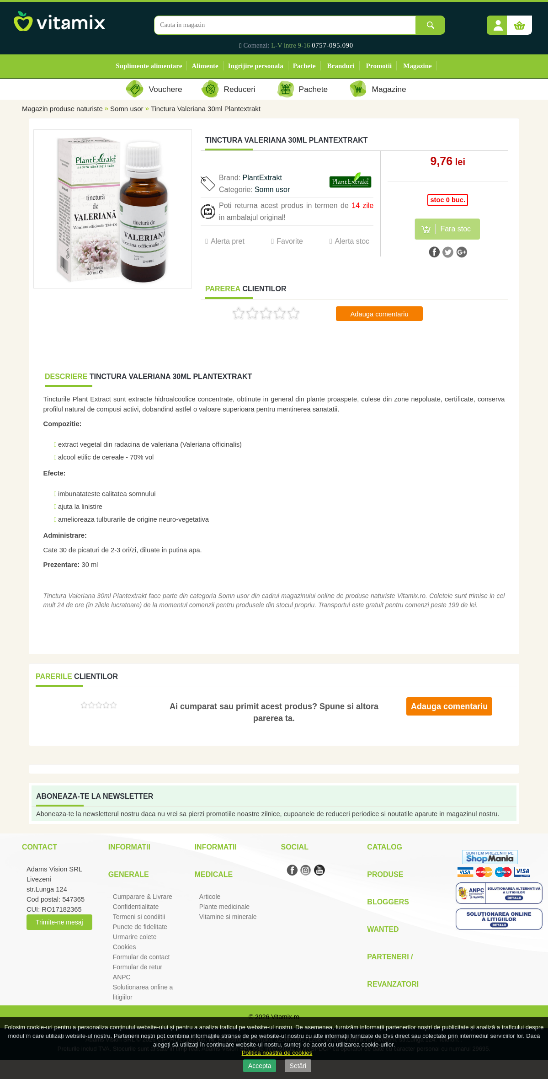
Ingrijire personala (255, 65)
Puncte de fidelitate (140, 926)
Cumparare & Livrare (142, 896)
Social (294, 847)
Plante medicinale (224, 906)
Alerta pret (228, 241)
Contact (39, 847)
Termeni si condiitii (139, 916)
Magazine (417, 65)
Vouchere (165, 89)
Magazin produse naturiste (62, 108)
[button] (498, 22)
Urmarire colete (135, 936)
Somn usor (127, 108)
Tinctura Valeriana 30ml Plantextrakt (206, 108)
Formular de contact (141, 957)
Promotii (379, 65)
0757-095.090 (332, 45)
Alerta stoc (352, 241)
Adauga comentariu (380, 314)
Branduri (341, 65)
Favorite (290, 241)
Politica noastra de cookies (277, 1052)
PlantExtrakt (262, 178)
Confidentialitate (136, 906)
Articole (210, 896)
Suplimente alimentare (149, 65)
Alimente (205, 65)
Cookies (124, 947)
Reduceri (239, 89)
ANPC (122, 977)
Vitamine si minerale (228, 916)
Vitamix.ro (285, 1016)
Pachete (304, 65)
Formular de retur (137, 967)
